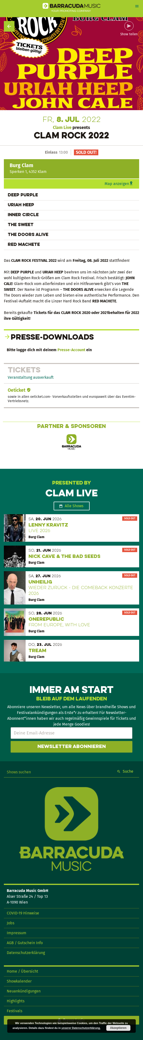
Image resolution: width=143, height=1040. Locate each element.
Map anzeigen (117, 183)
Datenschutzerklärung (26, 952)
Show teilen (129, 34)
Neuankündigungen (24, 991)
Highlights (15, 1001)
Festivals (14, 1011)
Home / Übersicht (22, 971)
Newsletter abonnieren (71, 746)
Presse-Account (71, 350)
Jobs (10, 923)
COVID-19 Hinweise (23, 913)
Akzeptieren (118, 1028)
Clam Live (62, 127)
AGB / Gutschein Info (25, 942)
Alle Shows (74, 506)
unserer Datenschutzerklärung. (80, 1027)
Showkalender (19, 981)
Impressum (16, 933)
